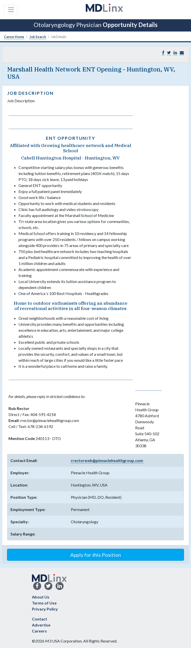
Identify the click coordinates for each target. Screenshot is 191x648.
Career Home (14, 37)
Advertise (41, 624)
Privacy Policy (45, 608)
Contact (39, 618)
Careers (39, 630)
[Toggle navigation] (11, 10)
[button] (182, 52)
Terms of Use (44, 602)
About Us (40, 596)
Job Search (37, 37)
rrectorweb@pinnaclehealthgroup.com (107, 460)
